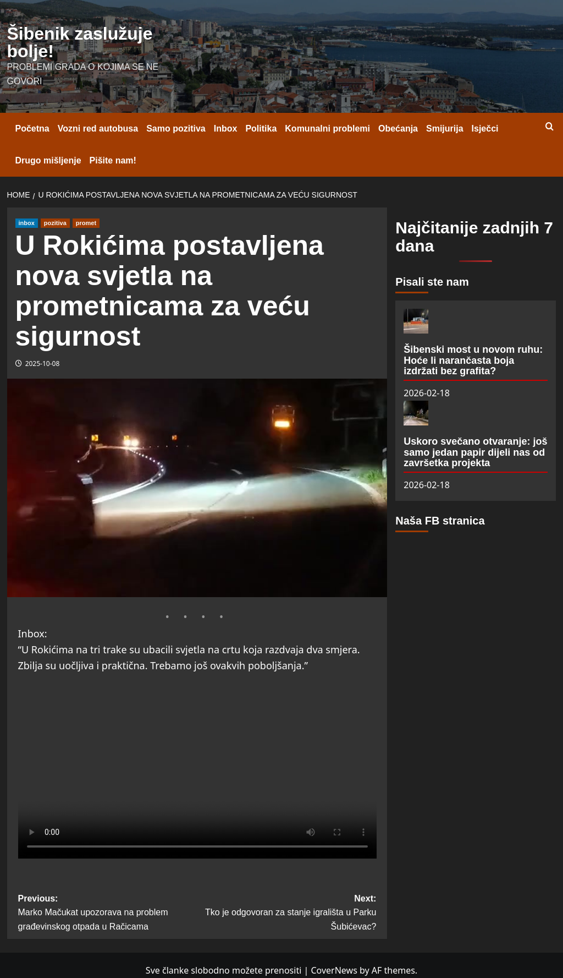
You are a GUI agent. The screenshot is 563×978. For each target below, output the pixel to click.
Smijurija (444, 128)
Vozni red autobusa (98, 128)
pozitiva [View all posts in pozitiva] (55, 223)
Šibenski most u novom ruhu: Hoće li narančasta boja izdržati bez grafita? (473, 360)
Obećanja (398, 128)
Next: (286, 914)
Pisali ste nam (431, 282)
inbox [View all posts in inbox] (27, 223)
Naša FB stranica (439, 521)
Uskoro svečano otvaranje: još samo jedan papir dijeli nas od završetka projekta (475, 452)
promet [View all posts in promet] (86, 223)
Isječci (485, 128)
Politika (261, 128)
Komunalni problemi (327, 128)
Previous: (107, 914)
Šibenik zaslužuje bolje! (80, 42)
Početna (32, 128)
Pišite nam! (113, 160)
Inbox (226, 128)
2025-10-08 (42, 363)
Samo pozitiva (176, 128)
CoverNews (334, 970)
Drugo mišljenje (48, 160)
